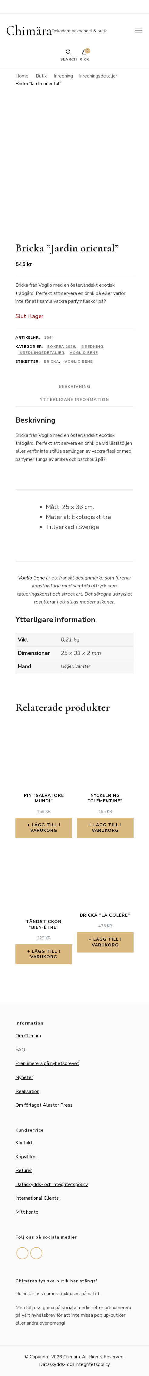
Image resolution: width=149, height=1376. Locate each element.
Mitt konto (26, 1212)
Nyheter (24, 1077)
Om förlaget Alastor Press (44, 1105)
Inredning (92, 346)
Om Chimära (28, 1035)
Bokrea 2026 (61, 346)
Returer (23, 1170)
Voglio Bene (84, 352)
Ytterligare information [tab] (74, 400)
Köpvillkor (26, 1156)
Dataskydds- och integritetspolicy (51, 1184)
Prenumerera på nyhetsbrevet (47, 1063)
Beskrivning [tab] (75, 386)
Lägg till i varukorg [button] (45, 827)
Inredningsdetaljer (41, 352)
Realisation (27, 1091)
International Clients (37, 1198)
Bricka (51, 361)
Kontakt (24, 1142)
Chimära (29, 30)
